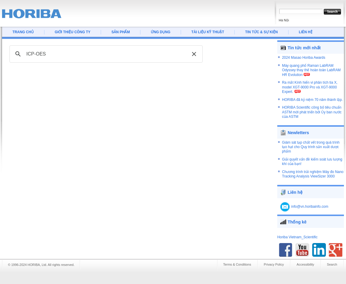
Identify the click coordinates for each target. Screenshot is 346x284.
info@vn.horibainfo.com (309, 204)
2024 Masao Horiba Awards (303, 60)
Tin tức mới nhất (304, 47)
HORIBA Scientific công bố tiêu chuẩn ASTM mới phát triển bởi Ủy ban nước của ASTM (312, 114)
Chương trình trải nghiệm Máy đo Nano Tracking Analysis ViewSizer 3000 (312, 171)
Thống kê (297, 219)
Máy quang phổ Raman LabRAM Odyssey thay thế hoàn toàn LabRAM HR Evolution (311, 72)
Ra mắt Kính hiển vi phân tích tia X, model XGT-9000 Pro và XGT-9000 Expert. (309, 89)
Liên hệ (295, 189)
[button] (194, 54)
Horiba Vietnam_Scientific (297, 234)
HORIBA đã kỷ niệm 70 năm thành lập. (312, 102)
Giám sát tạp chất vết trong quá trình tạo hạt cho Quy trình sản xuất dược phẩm (310, 144)
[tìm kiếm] (105, 54)
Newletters (298, 129)
